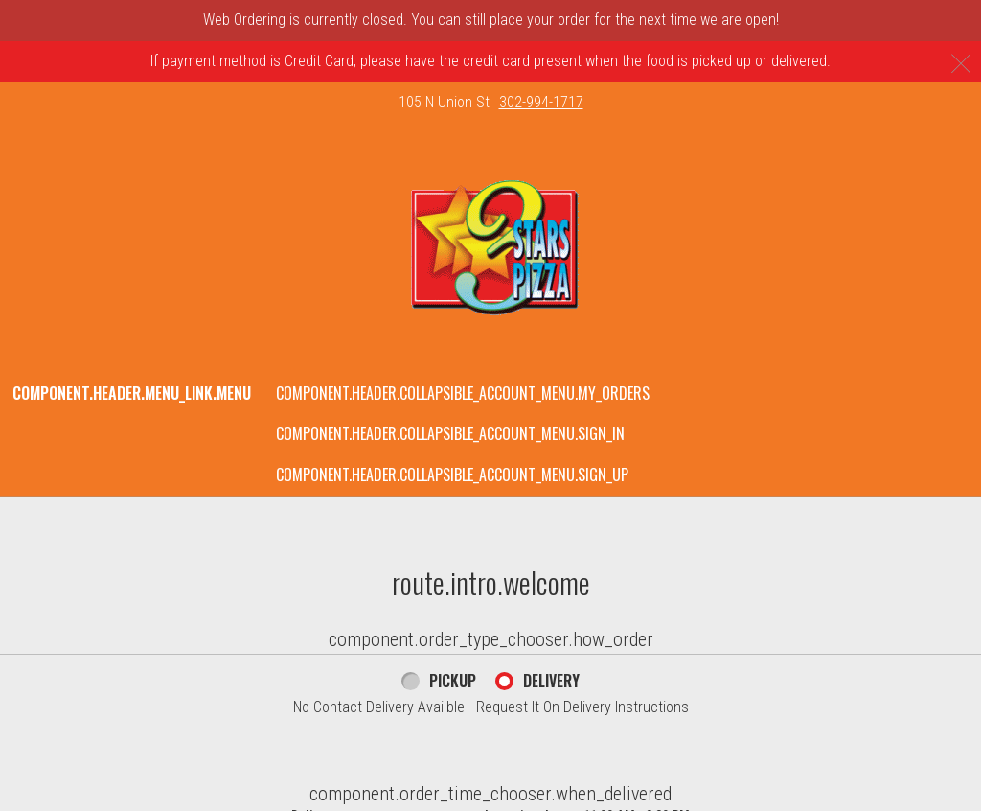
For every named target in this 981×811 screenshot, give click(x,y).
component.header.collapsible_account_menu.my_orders (463, 393)
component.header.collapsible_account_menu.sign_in (450, 433)
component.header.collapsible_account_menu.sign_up (452, 474)
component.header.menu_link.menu (131, 393)
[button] (491, 248)
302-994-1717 (541, 102)
